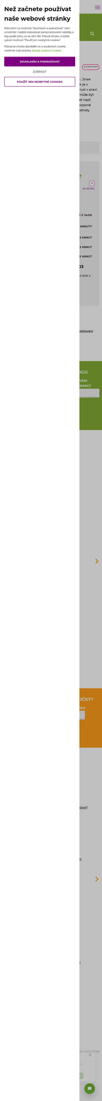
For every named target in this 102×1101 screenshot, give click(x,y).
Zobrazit (40, 71)
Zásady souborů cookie (46, 50)
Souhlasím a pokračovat (40, 61)
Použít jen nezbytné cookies (40, 81)
